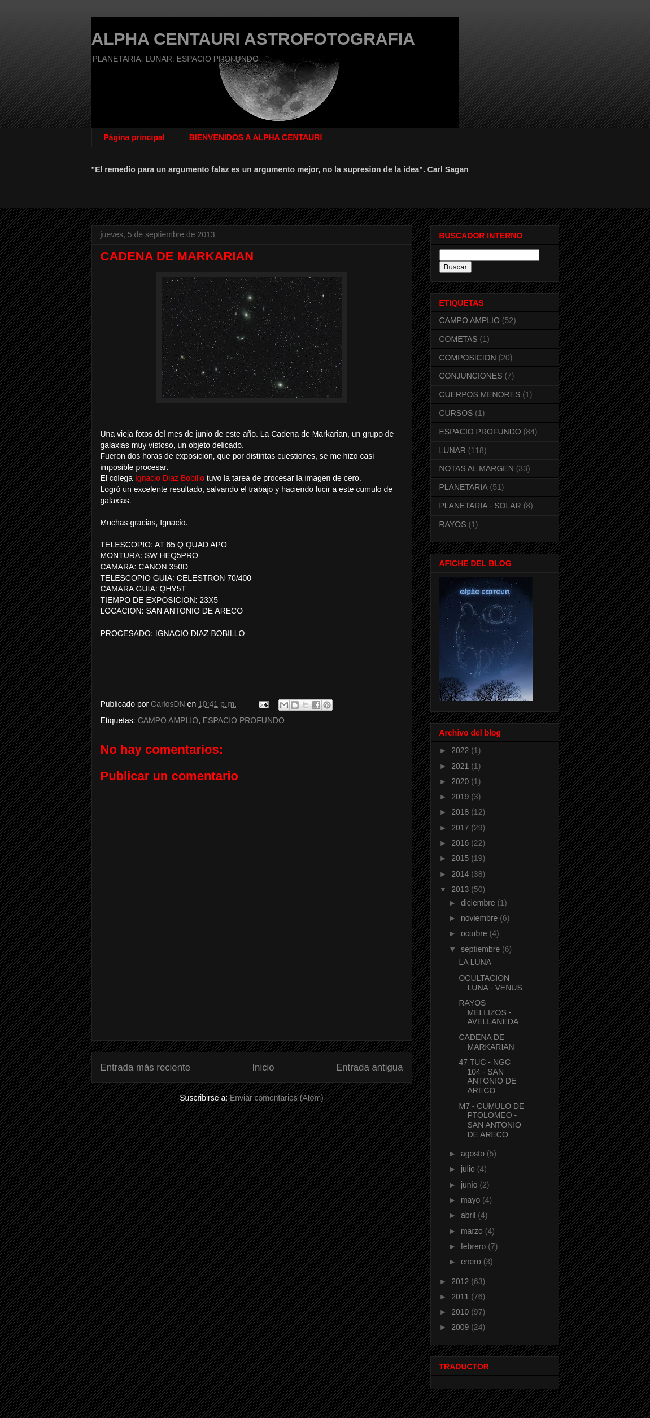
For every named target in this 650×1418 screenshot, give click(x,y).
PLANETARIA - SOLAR (480, 505)
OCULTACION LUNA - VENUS (490, 982)
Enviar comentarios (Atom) (277, 1097)
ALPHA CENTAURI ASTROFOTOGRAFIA (253, 38)
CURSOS (456, 412)
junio (470, 1184)
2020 (461, 781)
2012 (461, 1281)
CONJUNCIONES (471, 375)
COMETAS (458, 338)
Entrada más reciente (146, 1067)
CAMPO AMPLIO (168, 720)
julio (469, 1168)
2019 (461, 796)
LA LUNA (475, 962)
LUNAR (452, 450)
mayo (471, 1199)
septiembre (481, 949)
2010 (461, 1311)
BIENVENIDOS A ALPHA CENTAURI (255, 137)
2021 (461, 766)
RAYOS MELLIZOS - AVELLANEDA (488, 1012)
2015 (461, 858)
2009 (461, 1327)
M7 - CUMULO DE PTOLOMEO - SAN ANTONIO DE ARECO (491, 1120)
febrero (474, 1246)
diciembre (479, 902)
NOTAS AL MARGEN (476, 468)
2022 (461, 750)
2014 (461, 873)
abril (469, 1215)
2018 (461, 811)
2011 (461, 1296)
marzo (473, 1231)
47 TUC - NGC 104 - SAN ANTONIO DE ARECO (487, 1076)
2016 (461, 842)
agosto (474, 1153)
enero (472, 1261)
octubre (475, 933)
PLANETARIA (463, 486)
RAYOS (452, 524)
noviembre (480, 918)
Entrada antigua (369, 1067)
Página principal (134, 137)
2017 (461, 827)
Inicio (263, 1067)
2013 (461, 889)
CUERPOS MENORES (480, 394)
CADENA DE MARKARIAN (486, 1042)
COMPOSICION (467, 357)
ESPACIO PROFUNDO (244, 720)
